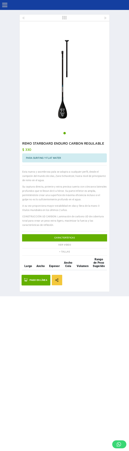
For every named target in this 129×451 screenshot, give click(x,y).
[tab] (64, 237)
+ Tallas (64, 252)
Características (64, 238)
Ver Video (64, 245)
